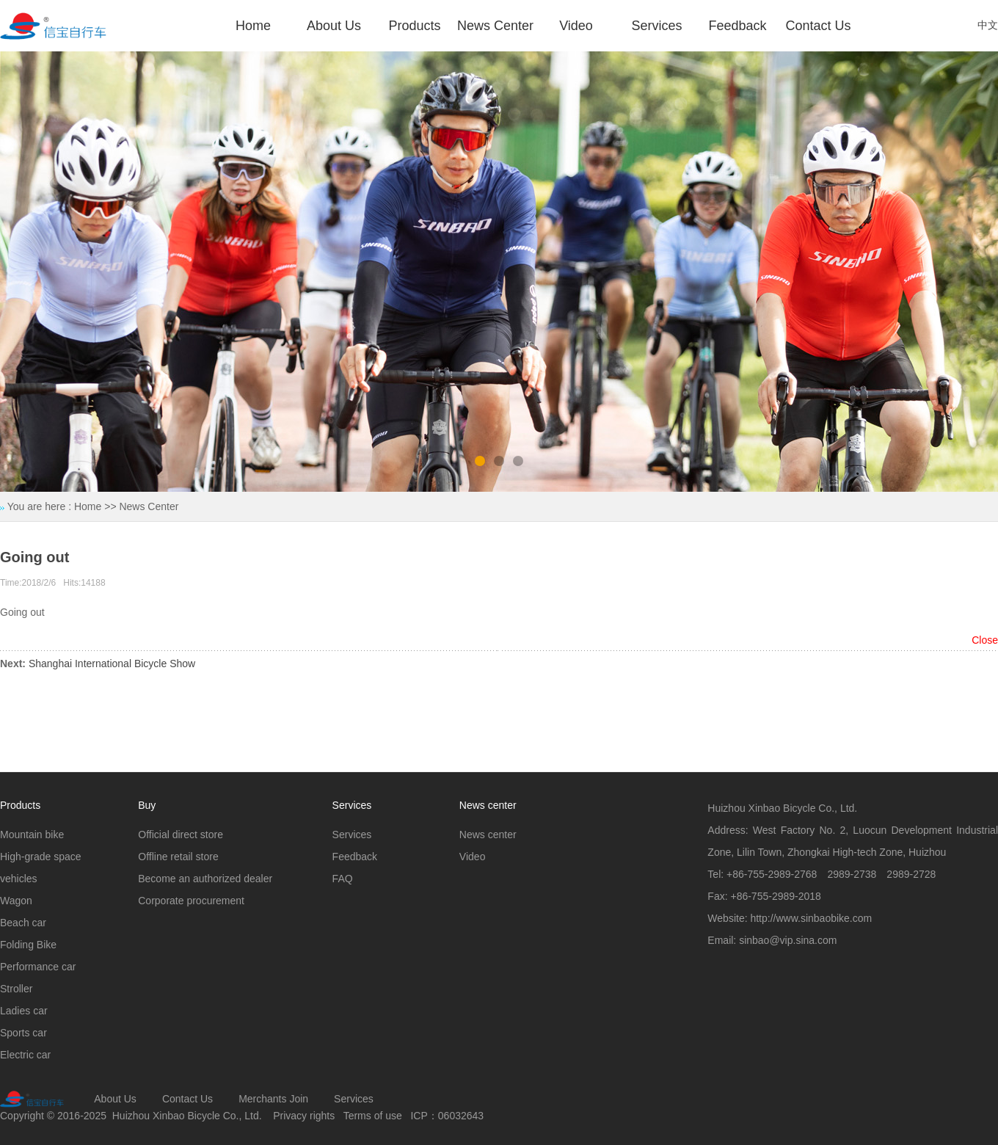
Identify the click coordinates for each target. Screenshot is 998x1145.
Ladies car (24, 1011)
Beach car (23, 922)
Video (576, 25)
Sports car (23, 1033)
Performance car (38, 967)
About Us (334, 25)
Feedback (737, 25)
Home (253, 25)
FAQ (342, 878)
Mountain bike (32, 834)
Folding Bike (28, 944)
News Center (495, 25)
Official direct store (180, 834)
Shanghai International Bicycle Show (112, 663)
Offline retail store (178, 856)
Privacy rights (304, 1116)
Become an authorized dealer (205, 878)
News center (488, 834)
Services (656, 25)
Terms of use (372, 1116)
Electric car (25, 1055)
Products (414, 25)
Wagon (16, 900)
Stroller (16, 989)
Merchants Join (273, 1099)
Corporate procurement (191, 900)
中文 (987, 25)
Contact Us (818, 25)
